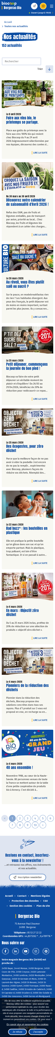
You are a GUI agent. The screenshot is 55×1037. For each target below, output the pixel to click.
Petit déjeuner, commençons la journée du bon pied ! (27, 366)
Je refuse (17, 1032)
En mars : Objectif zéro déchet (23, 612)
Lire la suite (41, 152)
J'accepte (38, 1032)
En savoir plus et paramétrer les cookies (27, 1024)
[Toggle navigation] (51, 7)
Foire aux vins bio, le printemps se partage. (23, 120)
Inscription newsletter (27, 877)
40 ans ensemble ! (19, 767)
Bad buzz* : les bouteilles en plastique (26, 530)
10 (35, 825)
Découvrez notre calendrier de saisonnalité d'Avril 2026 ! (27, 202)
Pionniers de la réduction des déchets (27, 687)
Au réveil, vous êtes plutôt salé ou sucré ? (25, 284)
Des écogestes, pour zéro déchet (24, 448)
